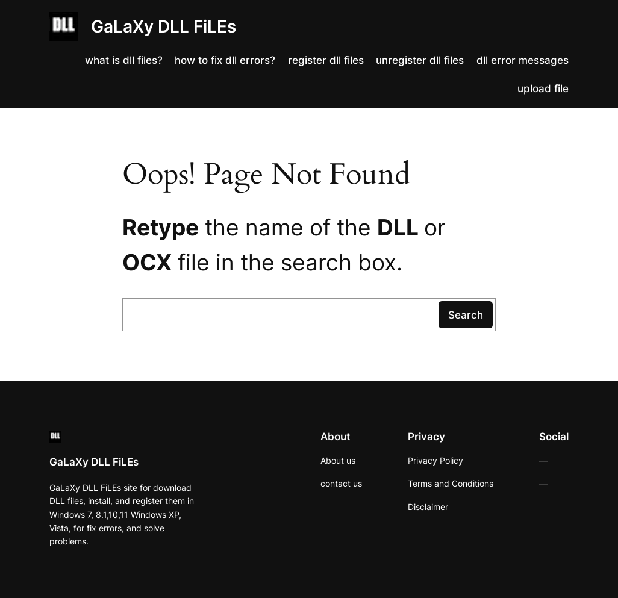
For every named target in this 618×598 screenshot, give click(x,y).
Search (465, 315)
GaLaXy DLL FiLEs (163, 26)
